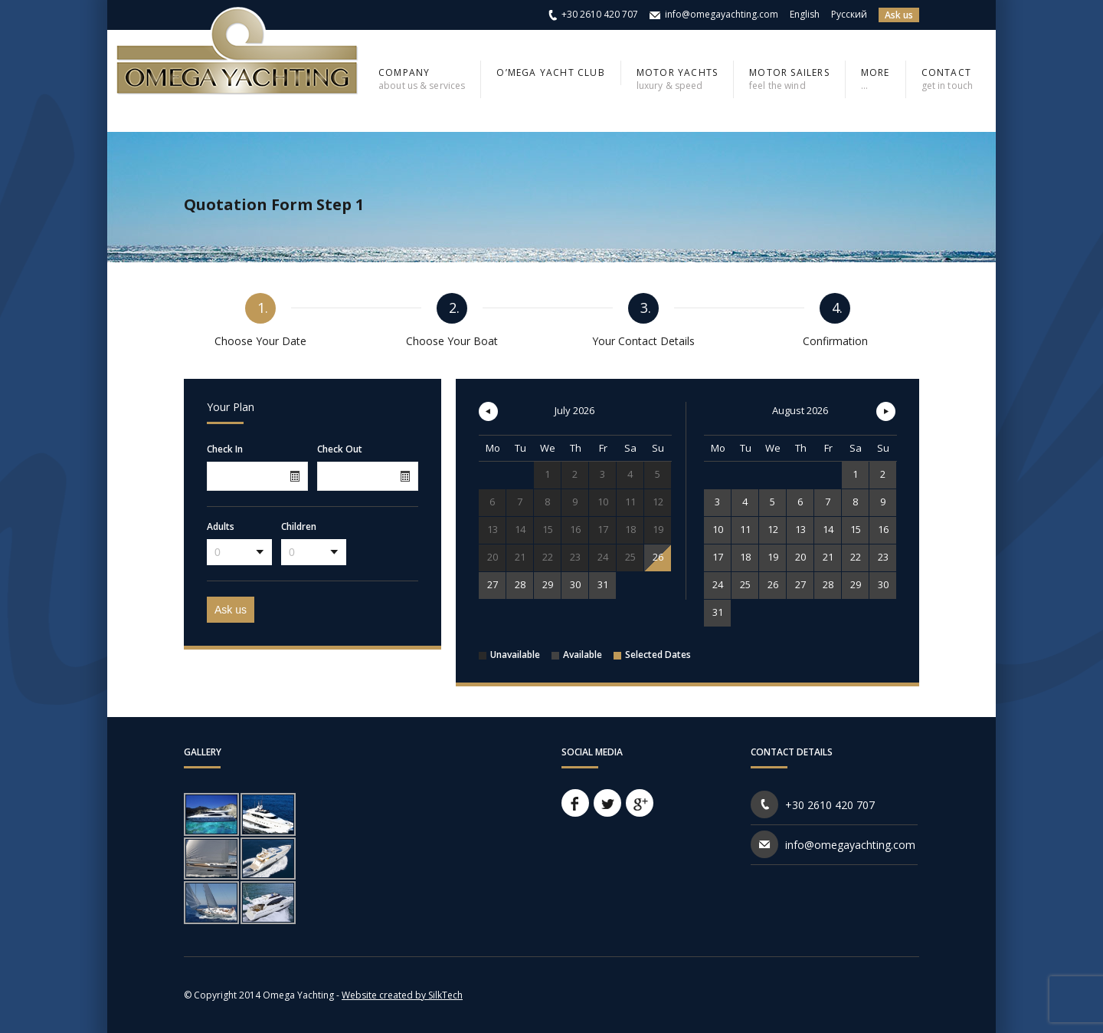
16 (883, 529)
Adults (220, 526)
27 (492, 584)
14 (828, 529)
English (805, 14)
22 (855, 557)
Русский (849, 14)
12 (773, 529)
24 (717, 584)
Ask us (899, 14)
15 (855, 529)
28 (520, 584)
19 (773, 557)
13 (800, 529)
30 (575, 584)
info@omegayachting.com (721, 14)
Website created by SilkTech (402, 995)
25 (745, 584)
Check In (225, 449)
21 (828, 557)
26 (658, 557)
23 (883, 557)
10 (717, 529)
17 (717, 557)
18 (745, 557)
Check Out (339, 449)
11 (745, 529)
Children (298, 526)
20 (800, 557)
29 (547, 584)
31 (602, 584)
